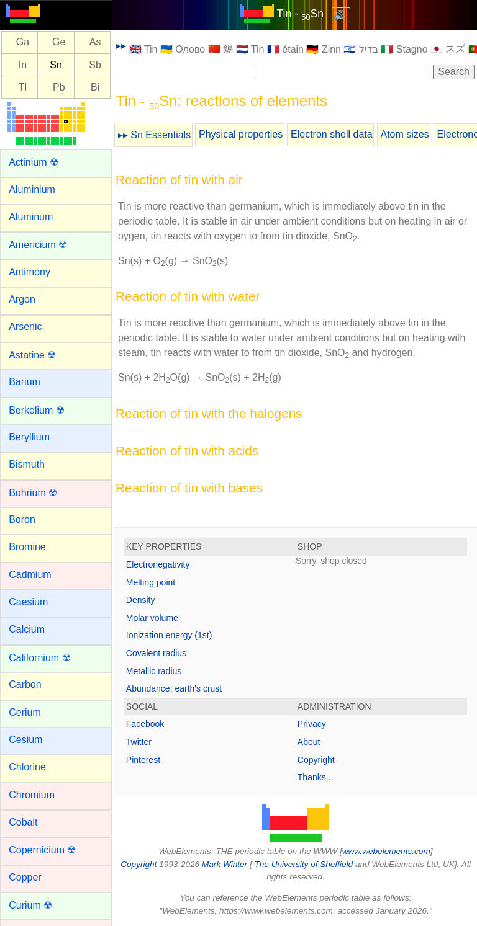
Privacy (312, 724)
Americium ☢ (38, 244)
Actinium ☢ (33, 162)
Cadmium (30, 574)
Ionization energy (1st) (169, 635)
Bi (95, 87)
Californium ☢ (39, 657)
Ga (22, 42)
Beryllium (29, 437)
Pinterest (143, 760)
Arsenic (25, 326)
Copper (25, 877)
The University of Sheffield (304, 864)
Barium (24, 381)
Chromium (32, 795)
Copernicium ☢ (42, 850)
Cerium (25, 712)
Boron (22, 519)
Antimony (29, 272)
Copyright (316, 760)
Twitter (139, 742)
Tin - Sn (300, 13)
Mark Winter (224, 864)
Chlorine (27, 767)
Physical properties (241, 134)
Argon (22, 299)
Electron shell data (332, 134)
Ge (58, 42)
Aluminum (31, 216)
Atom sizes (404, 134)
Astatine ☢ (32, 355)
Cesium (25, 739)
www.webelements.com (386, 851)
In (23, 65)
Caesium (28, 602)
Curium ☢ (30, 905)
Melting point (150, 582)
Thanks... (316, 777)
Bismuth (27, 464)
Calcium (27, 629)
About (309, 742)
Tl (23, 87)
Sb (95, 65)
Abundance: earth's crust (174, 688)
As (95, 42)
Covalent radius (156, 653)
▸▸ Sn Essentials (154, 135)
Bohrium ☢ (33, 492)
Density (140, 600)
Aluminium (32, 189)
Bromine (27, 546)
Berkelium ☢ (37, 410)
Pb (59, 87)
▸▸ (121, 45)
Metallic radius (153, 671)
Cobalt (23, 822)
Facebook (145, 724)
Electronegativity (158, 564)
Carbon (25, 684)
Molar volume (152, 618)
